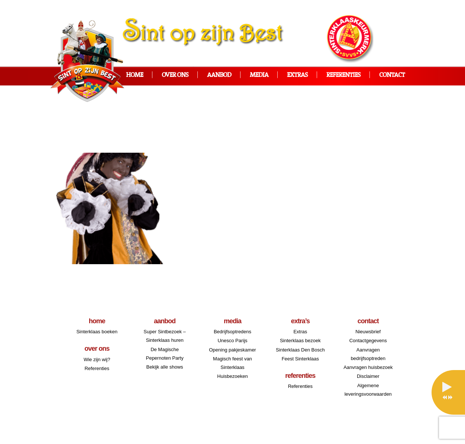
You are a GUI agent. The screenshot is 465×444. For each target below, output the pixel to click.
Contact (392, 75)
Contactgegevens (368, 340)
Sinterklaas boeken (96, 331)
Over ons (175, 75)
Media (259, 75)
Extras (297, 75)
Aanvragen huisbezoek (368, 367)
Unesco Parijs (232, 340)
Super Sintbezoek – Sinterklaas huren (164, 336)
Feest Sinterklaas (300, 359)
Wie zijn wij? (97, 359)
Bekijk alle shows (164, 367)
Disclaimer (368, 376)
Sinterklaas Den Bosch (300, 350)
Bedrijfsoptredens (232, 331)
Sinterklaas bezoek (300, 340)
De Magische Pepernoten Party (164, 354)
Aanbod (219, 75)
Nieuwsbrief (368, 331)
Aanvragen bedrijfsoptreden (368, 354)
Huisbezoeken (232, 376)
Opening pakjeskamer (232, 350)
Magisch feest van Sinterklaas (232, 363)
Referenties (343, 75)
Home (134, 75)
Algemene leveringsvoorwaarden (368, 390)
